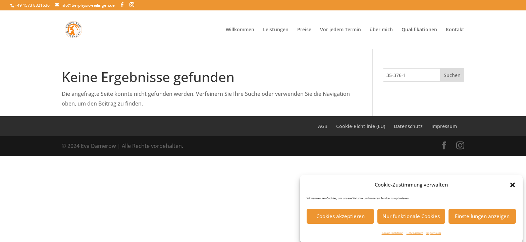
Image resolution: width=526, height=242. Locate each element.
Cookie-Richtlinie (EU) (360, 126)
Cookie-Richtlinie (392, 235)
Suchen (452, 75)
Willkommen (240, 30)
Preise (304, 30)
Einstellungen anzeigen (482, 218)
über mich (381, 30)
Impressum (433, 235)
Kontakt (455, 30)
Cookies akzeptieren (340, 218)
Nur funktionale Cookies (411, 218)
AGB (322, 126)
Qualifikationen (419, 30)
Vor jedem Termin (340, 30)
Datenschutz (415, 235)
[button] (512, 187)
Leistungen (275, 30)
